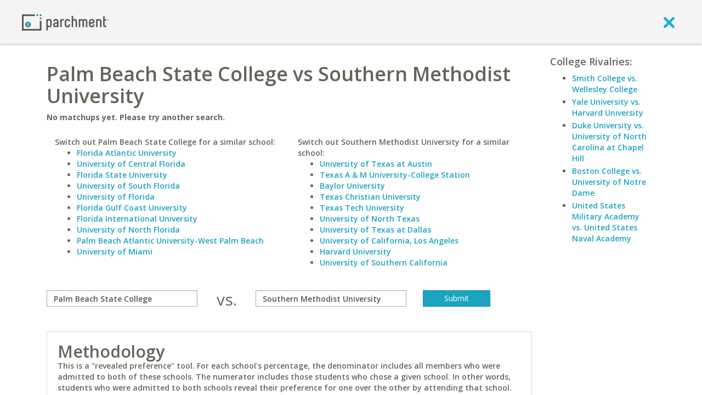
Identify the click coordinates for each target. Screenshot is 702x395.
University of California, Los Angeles (389, 240)
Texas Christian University (370, 196)
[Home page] (65, 21)
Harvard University (355, 251)
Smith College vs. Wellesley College (604, 83)
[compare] (122, 298)
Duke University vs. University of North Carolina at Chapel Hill (609, 141)
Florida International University (137, 218)
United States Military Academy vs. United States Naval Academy (605, 222)
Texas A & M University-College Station (395, 175)
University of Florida (116, 196)
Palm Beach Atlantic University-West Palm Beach (170, 240)
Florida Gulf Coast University (132, 207)
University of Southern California (384, 262)
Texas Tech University (362, 207)
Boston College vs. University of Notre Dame (609, 182)
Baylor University (352, 185)
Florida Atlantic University (127, 153)
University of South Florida (128, 185)
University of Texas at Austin (376, 164)
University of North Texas (370, 218)
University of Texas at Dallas (375, 229)
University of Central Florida (131, 164)
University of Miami (114, 251)
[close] (669, 22)
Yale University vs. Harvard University (607, 107)
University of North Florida (128, 229)
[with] (331, 298)
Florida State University (122, 175)
